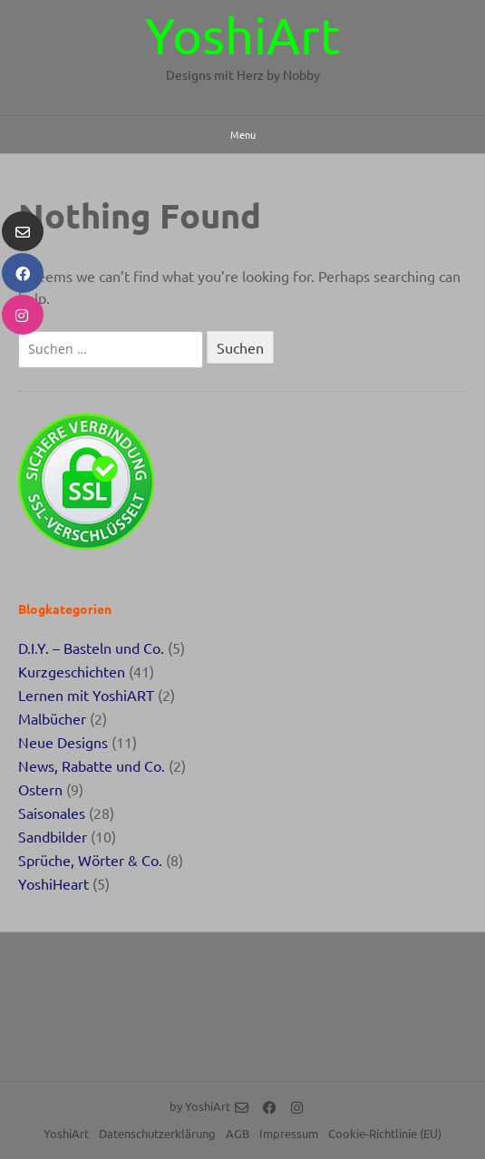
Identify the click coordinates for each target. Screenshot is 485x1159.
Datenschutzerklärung (157, 1133)
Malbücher (52, 718)
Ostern (40, 789)
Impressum (288, 1133)
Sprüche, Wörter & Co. (90, 860)
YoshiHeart (53, 883)
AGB (237, 1133)
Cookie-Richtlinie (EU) (384, 1133)
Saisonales (51, 813)
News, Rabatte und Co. (91, 765)
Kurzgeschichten (71, 671)
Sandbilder (52, 836)
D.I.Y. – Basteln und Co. (91, 647)
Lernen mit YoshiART (86, 695)
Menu (243, 134)
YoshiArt (243, 34)
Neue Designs (63, 742)
